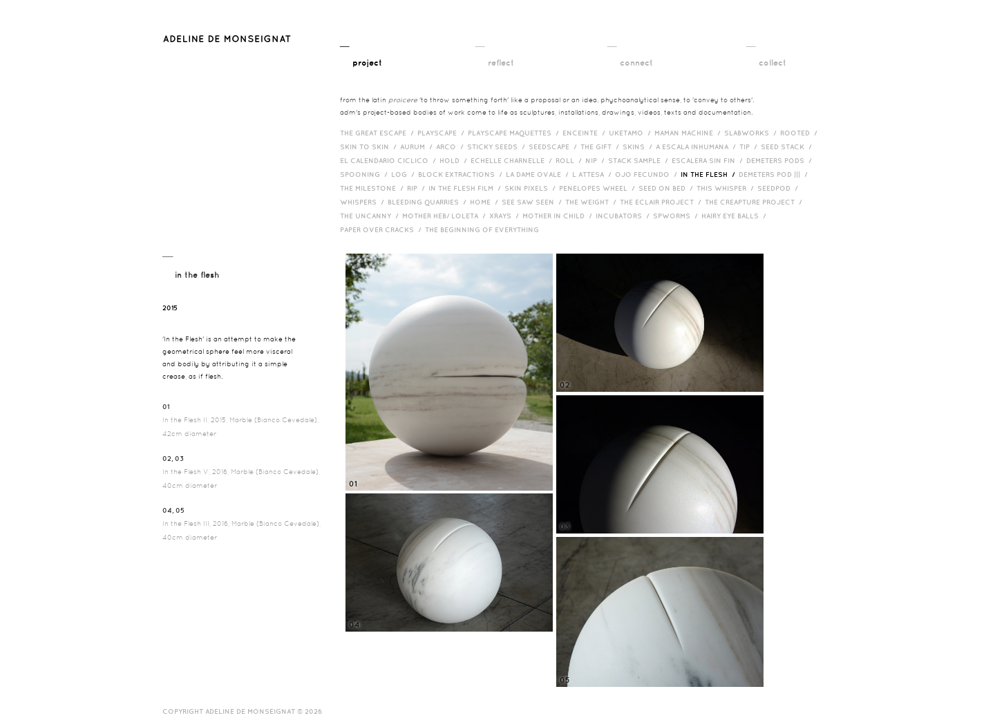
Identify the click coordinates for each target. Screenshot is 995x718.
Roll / (570, 160)
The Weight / (592, 202)
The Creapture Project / (755, 202)
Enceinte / (585, 133)
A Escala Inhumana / (697, 146)
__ (361, 53)
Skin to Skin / (370, 146)
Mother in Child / (559, 215)
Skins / (639, 146)
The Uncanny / (371, 215)
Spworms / (677, 215)
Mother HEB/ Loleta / (445, 215)
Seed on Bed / (667, 188)
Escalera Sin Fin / (709, 160)
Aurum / (418, 146)
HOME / (486, 202)
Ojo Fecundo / (648, 174)
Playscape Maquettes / (515, 133)
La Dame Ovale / (539, 174)
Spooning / (365, 174)
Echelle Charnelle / (513, 160)
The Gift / (601, 146)
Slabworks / (752, 133)
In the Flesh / (710, 174)
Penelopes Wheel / (598, 188)
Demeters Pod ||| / (775, 174)
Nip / (596, 160)
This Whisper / (726, 188)
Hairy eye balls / (735, 215)
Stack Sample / (640, 160)
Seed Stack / (788, 146)
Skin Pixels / (531, 188)
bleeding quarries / (429, 202)
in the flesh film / (466, 188)
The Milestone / (373, 188)
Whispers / (364, 202)
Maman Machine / (689, 133)
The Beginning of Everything (485, 229)
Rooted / (800, 133)
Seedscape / (554, 146)
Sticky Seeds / (498, 146)
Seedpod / (779, 188)
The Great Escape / (378, 133)
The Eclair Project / (662, 202)
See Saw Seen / (533, 202)
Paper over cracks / (382, 229)
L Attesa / (593, 174)
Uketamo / (631, 133)
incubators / (624, 215)
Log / (404, 174)
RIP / (417, 188)
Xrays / (505, 215)
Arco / (451, 146)
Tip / (750, 146)
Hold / (455, 160)
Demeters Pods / (780, 160)
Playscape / (442, 133)
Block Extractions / (462, 174)
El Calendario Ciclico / (389, 160)
